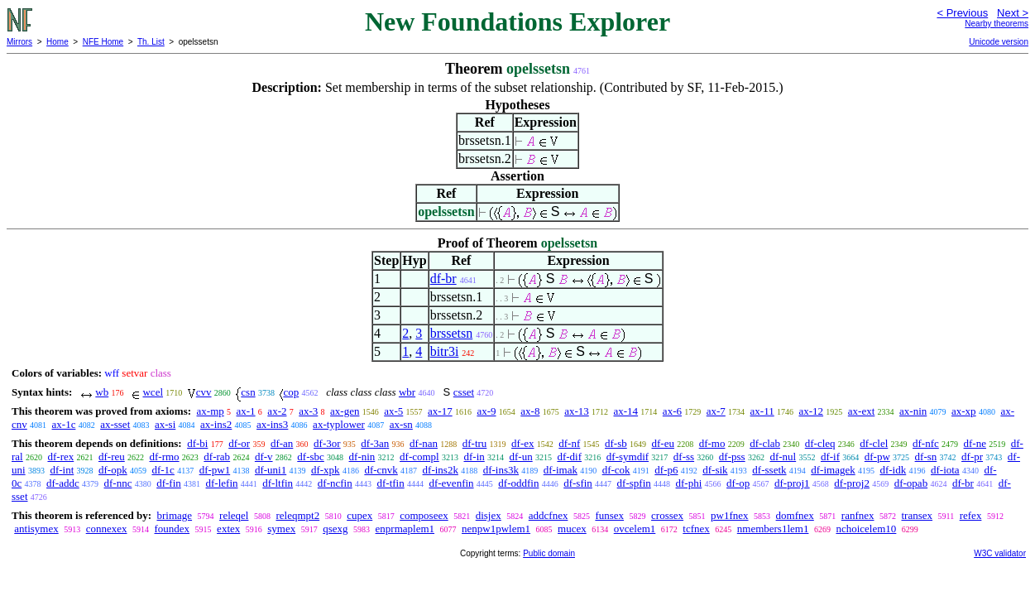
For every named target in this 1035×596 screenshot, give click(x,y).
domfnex (795, 515)
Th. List (151, 41)
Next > (1012, 13)
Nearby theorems (996, 23)
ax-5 (393, 411)
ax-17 (440, 411)
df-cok (616, 470)
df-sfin (577, 483)
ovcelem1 (635, 528)
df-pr (972, 456)
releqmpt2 (297, 515)
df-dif (569, 456)
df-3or (327, 443)
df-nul (782, 456)
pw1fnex (730, 515)
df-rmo (165, 456)
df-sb (616, 443)
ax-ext (861, 411)
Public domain (549, 553)
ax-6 (672, 411)
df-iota (945, 470)
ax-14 (626, 411)
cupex (359, 515)
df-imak (560, 470)
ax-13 (576, 411)
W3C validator (1000, 553)
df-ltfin (277, 483)
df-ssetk (769, 470)
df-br (443, 279)
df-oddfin (518, 483)
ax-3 (308, 411)
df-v (264, 456)
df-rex (60, 456)
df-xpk (325, 470)
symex (281, 528)
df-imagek (833, 470)
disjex (488, 515)
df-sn (926, 456)
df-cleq (820, 443)
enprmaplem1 (405, 528)
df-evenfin (451, 483)
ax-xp (963, 411)
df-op (738, 483)
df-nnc (117, 483)
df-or (239, 443)
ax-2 (276, 411)
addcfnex (548, 515)
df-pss (732, 456)
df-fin (168, 483)
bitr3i (444, 351)
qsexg (335, 528)
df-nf (569, 443)
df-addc (62, 483)
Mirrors (19, 41)
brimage (174, 515)
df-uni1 (270, 470)
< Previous (962, 13)
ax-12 (810, 411)
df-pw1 (215, 470)
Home (57, 41)
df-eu (663, 443)
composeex (424, 515)
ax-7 (716, 411)
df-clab (765, 443)
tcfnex (696, 528)
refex (971, 515)
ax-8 (529, 411)
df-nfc (926, 443)
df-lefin (222, 483)
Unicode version (998, 41)
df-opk (112, 470)
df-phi (689, 483)
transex (917, 515)
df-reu (111, 456)
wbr (407, 392)
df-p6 (666, 470)
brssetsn (451, 333)
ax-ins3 (272, 424)
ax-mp (210, 411)
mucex (572, 528)
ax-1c (64, 424)
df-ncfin (335, 483)
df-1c (162, 470)
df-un (521, 456)
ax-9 (486, 411)
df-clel (874, 443)
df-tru (474, 443)
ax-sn (401, 424)
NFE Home (103, 41)
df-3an (375, 443)
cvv (204, 392)
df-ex (522, 443)
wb (101, 392)
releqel (233, 515)
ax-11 (762, 411)
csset (463, 392)
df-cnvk (380, 470)
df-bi (197, 443)
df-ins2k (440, 470)
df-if (830, 456)
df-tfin (390, 483)
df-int (62, 470)
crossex (667, 515)
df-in (473, 456)
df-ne (975, 443)
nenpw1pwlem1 (496, 528)
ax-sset (115, 424)
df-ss (683, 456)
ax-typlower (339, 424)
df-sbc (310, 456)
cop (291, 392)
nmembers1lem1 (773, 528)
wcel (152, 392)
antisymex (36, 528)
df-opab (910, 483)
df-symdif (627, 456)
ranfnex (857, 515)
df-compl (419, 456)
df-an (282, 443)
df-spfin (634, 483)
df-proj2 (852, 483)
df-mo (712, 443)
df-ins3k (501, 470)
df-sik (714, 470)
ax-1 (246, 411)
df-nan (424, 443)
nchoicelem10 (866, 528)
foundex (172, 528)
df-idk (892, 470)
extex (228, 528)
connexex (106, 528)
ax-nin (913, 411)
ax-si (165, 424)
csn (248, 392)
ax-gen (344, 411)
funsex (609, 515)
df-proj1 (792, 483)
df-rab (217, 456)
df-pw (877, 456)
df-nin (362, 456)
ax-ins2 (216, 424)
